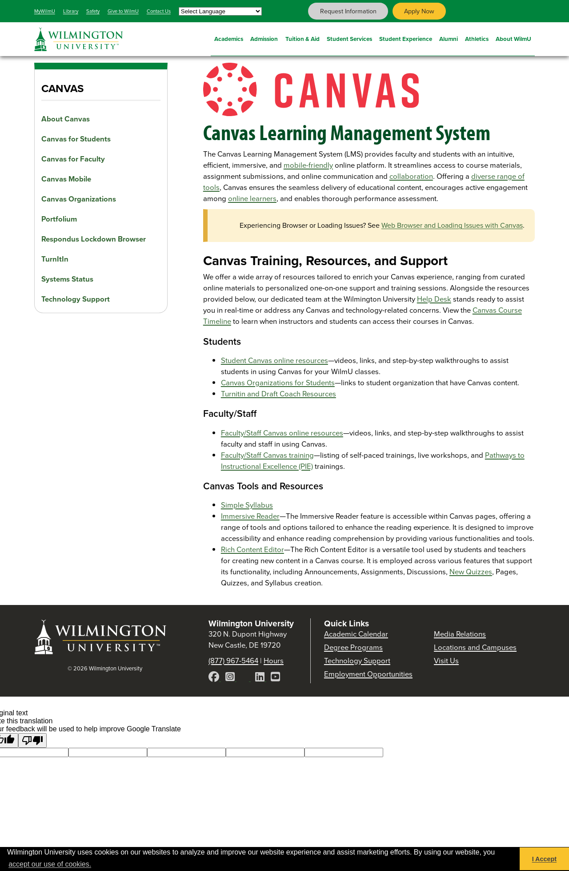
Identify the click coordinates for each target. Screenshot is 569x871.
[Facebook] (214, 678)
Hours (274, 660)
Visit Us (446, 660)
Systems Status (67, 279)
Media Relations (460, 634)
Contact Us (159, 11)
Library (70, 11)
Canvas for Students (76, 139)
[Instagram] (230, 678)
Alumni (448, 37)
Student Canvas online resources (274, 360)
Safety (93, 11)
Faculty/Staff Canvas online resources (282, 433)
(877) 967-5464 (233, 660)
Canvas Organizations (78, 199)
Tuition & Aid (302, 37)
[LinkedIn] (260, 678)
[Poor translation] (32, 740)
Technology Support (75, 299)
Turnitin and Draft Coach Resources (278, 393)
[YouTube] (275, 678)
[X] (246, 678)
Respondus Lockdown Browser (93, 239)
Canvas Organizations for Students (278, 382)
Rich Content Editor (252, 549)
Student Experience (405, 37)
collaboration (411, 176)
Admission (264, 37)
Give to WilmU (123, 11)
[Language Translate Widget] (220, 11)
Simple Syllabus (247, 505)
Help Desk (434, 299)
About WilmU (513, 37)
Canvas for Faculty (73, 159)
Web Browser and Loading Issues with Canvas (452, 225)
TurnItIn (54, 259)
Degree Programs (353, 647)
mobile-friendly (308, 165)
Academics (228, 37)
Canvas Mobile (66, 179)
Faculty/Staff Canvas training (267, 455)
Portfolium (59, 219)
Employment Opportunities (368, 674)
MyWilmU (44, 11)
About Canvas (65, 119)
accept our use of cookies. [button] (49, 864)
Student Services (349, 37)
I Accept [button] (544, 859)
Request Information (348, 11)
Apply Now (419, 11)
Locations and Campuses (475, 647)
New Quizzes (470, 571)
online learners (252, 198)
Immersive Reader (250, 516)
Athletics (477, 37)
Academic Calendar (356, 634)
